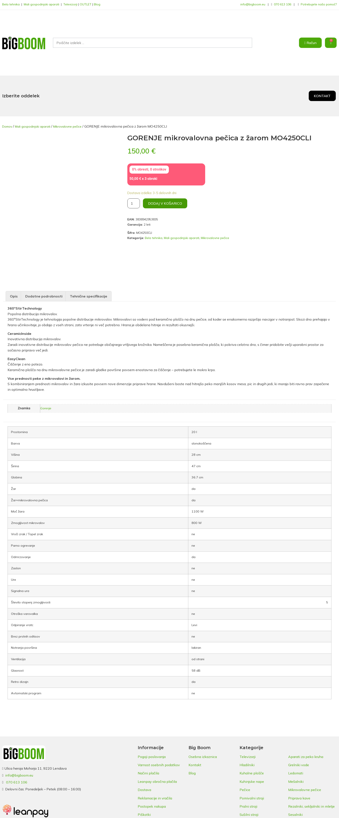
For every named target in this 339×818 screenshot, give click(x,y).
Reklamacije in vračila (155, 796)
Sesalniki (295, 813)
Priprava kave (299, 796)
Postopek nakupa (152, 805)
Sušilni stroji (249, 813)
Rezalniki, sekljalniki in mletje (311, 805)
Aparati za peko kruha (305, 755)
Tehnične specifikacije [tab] (88, 295)
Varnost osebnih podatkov (159, 763)
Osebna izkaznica (203, 755)
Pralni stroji (248, 805)
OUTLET (85, 4)
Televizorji (70, 4)
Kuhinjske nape (252, 780)
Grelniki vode (298, 763)
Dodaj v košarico (165, 203)
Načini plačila (148, 771)
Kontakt (195, 763)
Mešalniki (296, 780)
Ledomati (295, 771)
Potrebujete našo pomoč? (319, 4)
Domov (7, 126)
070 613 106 (282, 4)
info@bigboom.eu (252, 4)
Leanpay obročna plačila (157, 780)
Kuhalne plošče (252, 771)
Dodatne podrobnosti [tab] (43, 295)
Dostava (144, 788)
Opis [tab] (14, 295)
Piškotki (144, 813)
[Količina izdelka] (133, 203)
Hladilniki (247, 763)
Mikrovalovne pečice (67, 126)
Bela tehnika (11, 4)
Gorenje (45, 407)
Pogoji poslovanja (152, 755)
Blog (97, 4)
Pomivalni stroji (252, 796)
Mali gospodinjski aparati (41, 4)
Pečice (245, 788)
